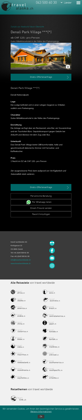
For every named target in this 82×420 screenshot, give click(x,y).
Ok (41, 416)
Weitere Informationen (41, 412)
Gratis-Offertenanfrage (49, 77)
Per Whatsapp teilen (41, 202)
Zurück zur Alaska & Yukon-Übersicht (27, 26)
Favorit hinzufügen (41, 214)
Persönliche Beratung (41, 196)
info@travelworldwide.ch (21, 260)
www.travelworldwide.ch (21, 263)
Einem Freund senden (41, 208)
